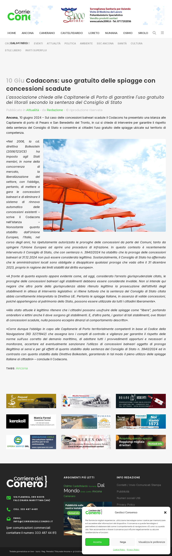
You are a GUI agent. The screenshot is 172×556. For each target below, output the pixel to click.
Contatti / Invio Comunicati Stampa (139, 485)
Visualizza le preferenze (151, 542)
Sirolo (82, 492)
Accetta (97, 542)
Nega (123, 542)
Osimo (68, 486)
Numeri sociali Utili (128, 498)
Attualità (32, 110)
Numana (92, 486)
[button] (165, 512)
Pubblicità (123, 491)
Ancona (22, 368)
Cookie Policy (119, 549)
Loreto (88, 492)
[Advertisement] (86, 66)
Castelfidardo (80, 486)
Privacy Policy (133, 549)
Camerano (69, 496)
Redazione (55, 110)
